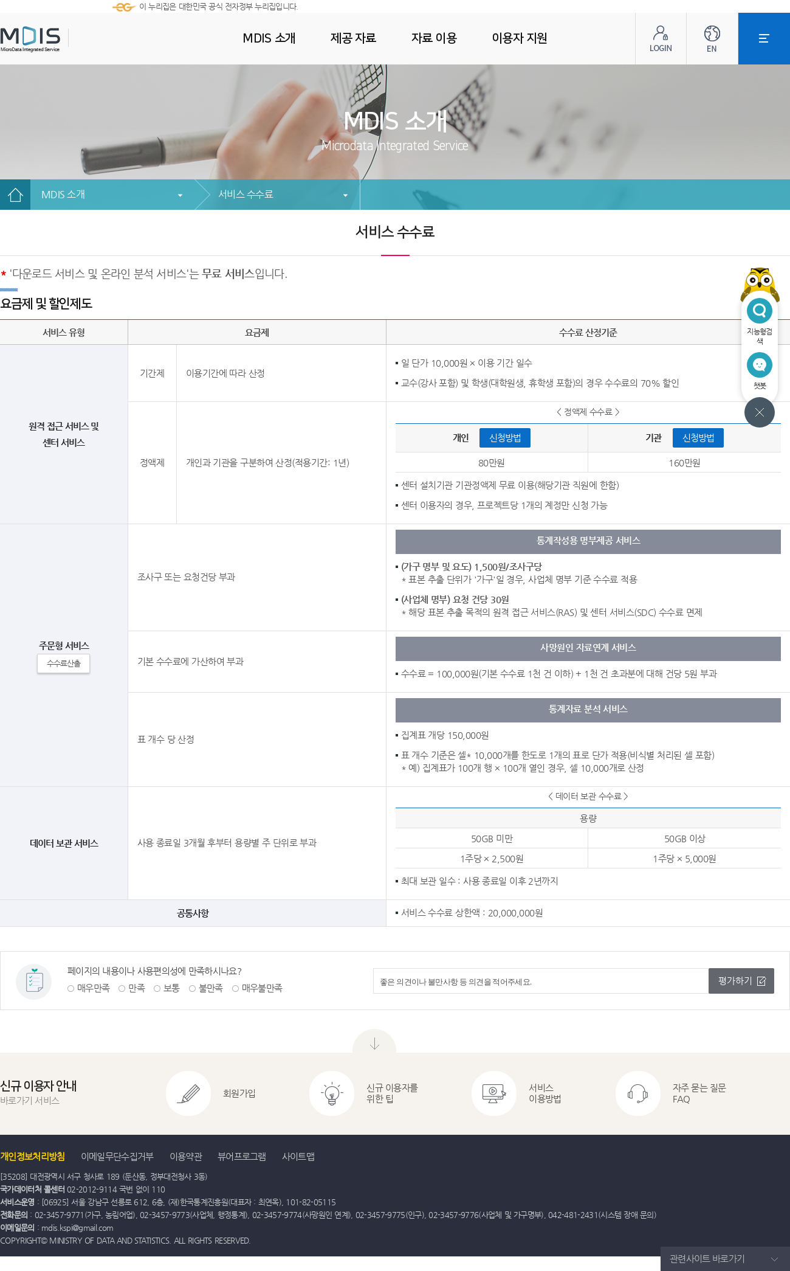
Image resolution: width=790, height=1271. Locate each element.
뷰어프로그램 (242, 1156)
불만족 (211, 988)
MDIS (61, 39)
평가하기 (735, 980)
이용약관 (186, 1156)
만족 (136, 988)
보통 (171, 988)
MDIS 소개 (62, 194)
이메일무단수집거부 (117, 1156)
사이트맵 (298, 1156)
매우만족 (93, 988)
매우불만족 (262, 988)
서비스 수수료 (245, 194)
